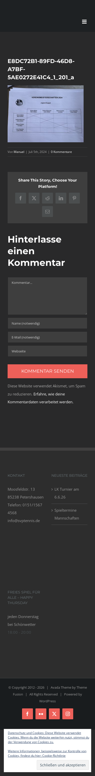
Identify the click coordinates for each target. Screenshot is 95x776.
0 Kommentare (61, 152)
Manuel (19, 152)
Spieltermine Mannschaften (66, 514)
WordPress (47, 701)
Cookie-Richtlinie (54, 755)
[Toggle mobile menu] (84, 21)
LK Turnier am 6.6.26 (66, 493)
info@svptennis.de (24, 520)
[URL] (47, 351)
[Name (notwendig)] (47, 323)
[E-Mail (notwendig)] (47, 337)
